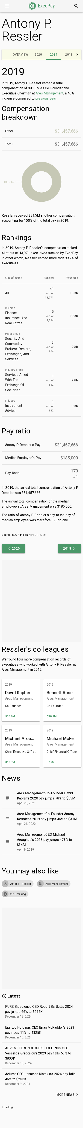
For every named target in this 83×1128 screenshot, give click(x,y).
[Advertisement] (40, 601)
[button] (41, 6)
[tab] (20, 54)
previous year (45, 98)
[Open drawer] (7, 6)
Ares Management (49, 93)
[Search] (76, 6)
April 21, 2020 (37, 534)
